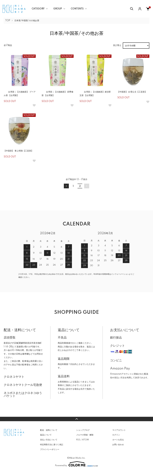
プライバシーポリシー (49, 449)
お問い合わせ (118, 445)
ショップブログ (83, 430)
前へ (66, 186)
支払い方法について (48, 440)
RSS (78, 440)
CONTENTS (77, 9)
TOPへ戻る (76, 419)
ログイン (116, 435)
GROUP (57, 9)
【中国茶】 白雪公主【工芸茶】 (132, 92)
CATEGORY (38, 9)
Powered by (76, 464)
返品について (46, 435)
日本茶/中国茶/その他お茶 (26, 20)
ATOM (85, 440)
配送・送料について (48, 430)
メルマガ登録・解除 (84, 435)
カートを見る (118, 440)
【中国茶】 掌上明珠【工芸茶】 (18, 151)
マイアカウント (119, 430)
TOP (7, 20)
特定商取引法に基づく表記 (51, 445)
